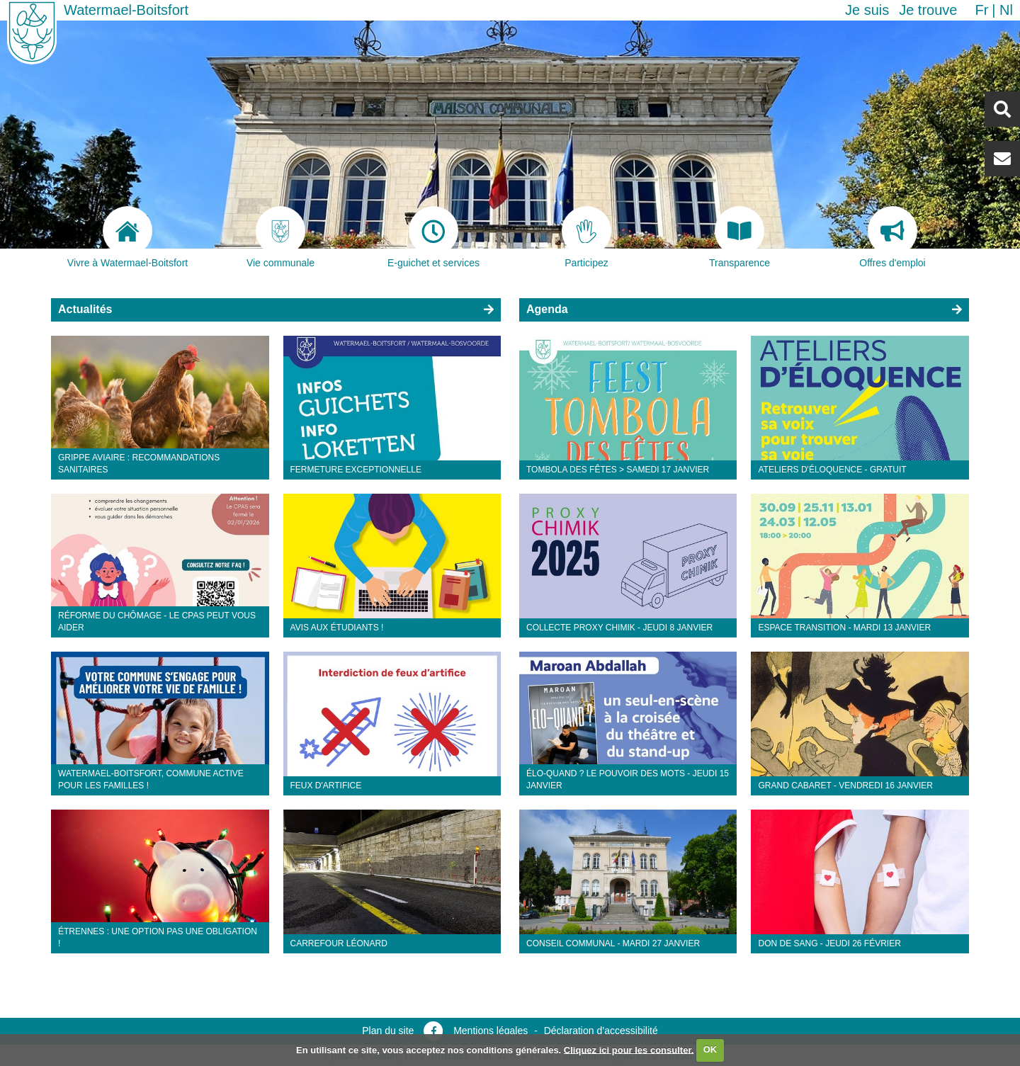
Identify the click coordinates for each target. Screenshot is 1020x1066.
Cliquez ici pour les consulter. (629, 1049)
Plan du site (388, 1030)
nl (1006, 10)
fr (981, 10)
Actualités (85, 309)
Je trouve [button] (928, 10)
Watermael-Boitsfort (126, 10)
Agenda (547, 309)
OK (710, 1049)
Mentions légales (490, 1030)
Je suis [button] (867, 10)
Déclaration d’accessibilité (601, 1030)
